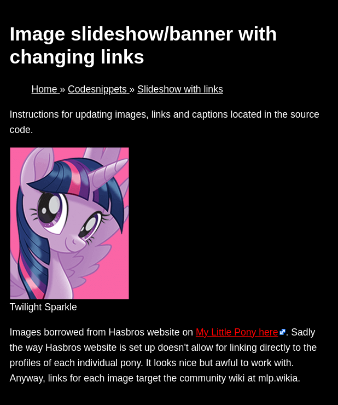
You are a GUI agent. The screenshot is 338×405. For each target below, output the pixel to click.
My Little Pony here (237, 332)
